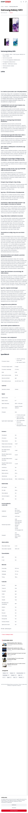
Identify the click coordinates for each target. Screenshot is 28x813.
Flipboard (19, 685)
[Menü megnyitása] (26, 2)
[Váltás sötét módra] (21, 2)
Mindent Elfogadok (14, 810)
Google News (14, 685)
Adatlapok (6, 6)
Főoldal (2, 6)
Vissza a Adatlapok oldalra (7, 634)
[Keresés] (24, 2)
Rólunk (20, 684)
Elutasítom (14, 807)
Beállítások (14, 804)
